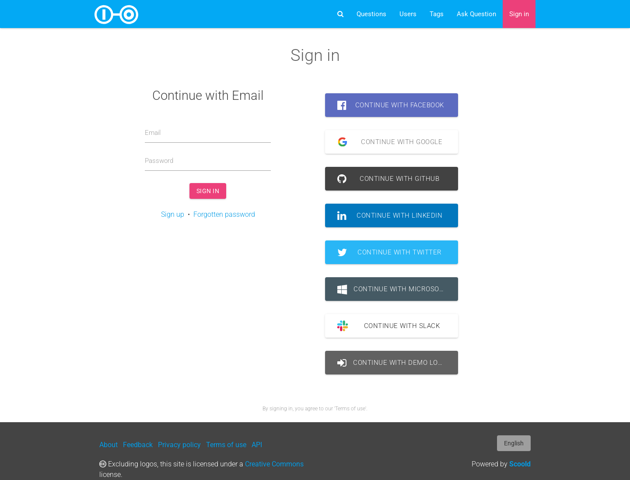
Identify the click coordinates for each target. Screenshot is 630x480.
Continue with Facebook (390, 105)
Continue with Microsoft (392, 289)
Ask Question (476, 14)
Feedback (138, 445)
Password (159, 161)
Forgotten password (224, 214)
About (108, 445)
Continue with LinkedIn (389, 215)
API (257, 445)
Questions (371, 14)
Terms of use (226, 445)
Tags (437, 14)
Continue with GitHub (388, 179)
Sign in (519, 14)
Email (153, 133)
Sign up (172, 214)
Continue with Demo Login (393, 362)
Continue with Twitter (389, 252)
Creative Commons (274, 464)
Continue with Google (387, 142)
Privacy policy (179, 445)
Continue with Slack (385, 326)
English (514, 443)
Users (407, 14)
